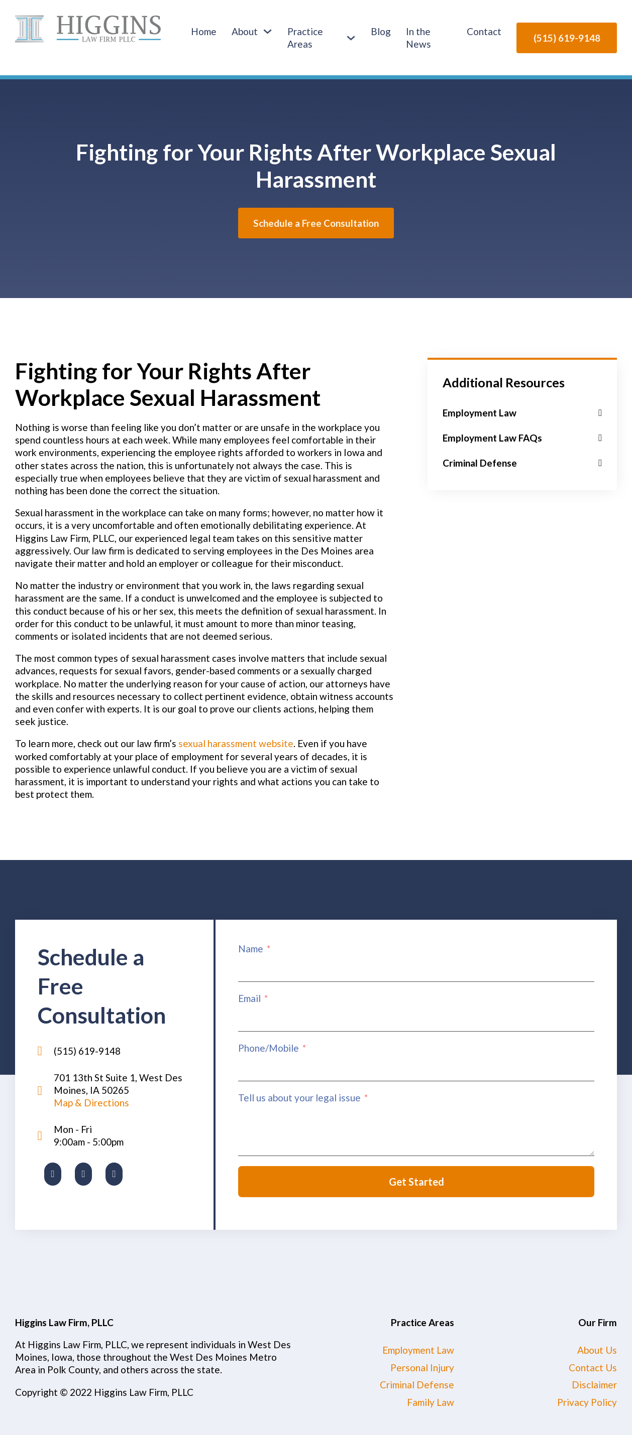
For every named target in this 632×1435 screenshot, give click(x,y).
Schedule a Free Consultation (316, 223)
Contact (484, 31)
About (245, 31)
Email (249, 998)
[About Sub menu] (267, 31)
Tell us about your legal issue (299, 1097)
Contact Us (593, 1367)
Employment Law (418, 1350)
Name (250, 948)
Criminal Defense (417, 1384)
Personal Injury (422, 1367)
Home (204, 31)
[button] (522, 412)
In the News (418, 38)
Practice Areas (305, 38)
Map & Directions (91, 1102)
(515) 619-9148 (567, 38)
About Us (597, 1350)
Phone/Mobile (268, 1048)
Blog (381, 31)
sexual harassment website (235, 743)
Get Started (416, 1182)
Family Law (430, 1402)
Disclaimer (594, 1384)
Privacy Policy (587, 1402)
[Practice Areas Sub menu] (351, 38)
